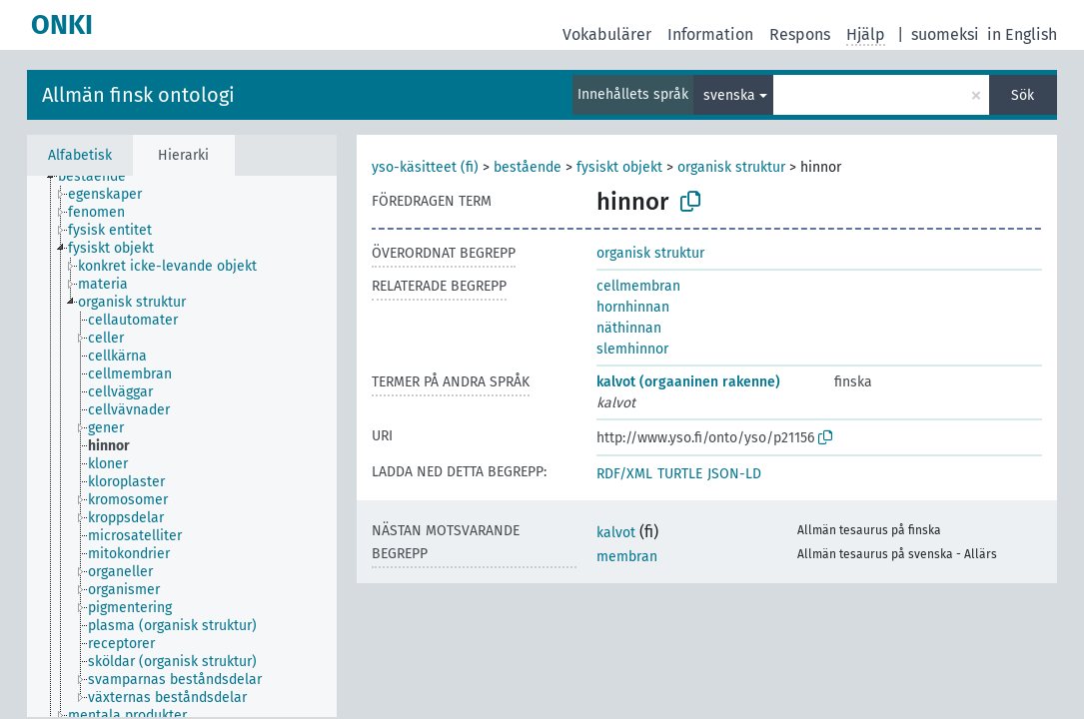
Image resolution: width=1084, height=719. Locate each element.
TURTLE (679, 473)
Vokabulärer (606, 34)
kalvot (615, 532)
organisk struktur (731, 167)
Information (710, 34)
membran (626, 556)
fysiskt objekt (619, 167)
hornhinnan (632, 307)
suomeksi (945, 34)
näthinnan (628, 328)
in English (1022, 34)
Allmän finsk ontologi (138, 95)
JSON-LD (734, 473)
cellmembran (638, 286)
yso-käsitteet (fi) (425, 167)
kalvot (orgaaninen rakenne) (688, 381)
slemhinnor (632, 349)
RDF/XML (624, 473)
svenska (729, 95)
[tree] (182, 446)
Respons (799, 34)
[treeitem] (100, 177)
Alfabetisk (80, 155)
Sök (1022, 95)
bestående (527, 167)
